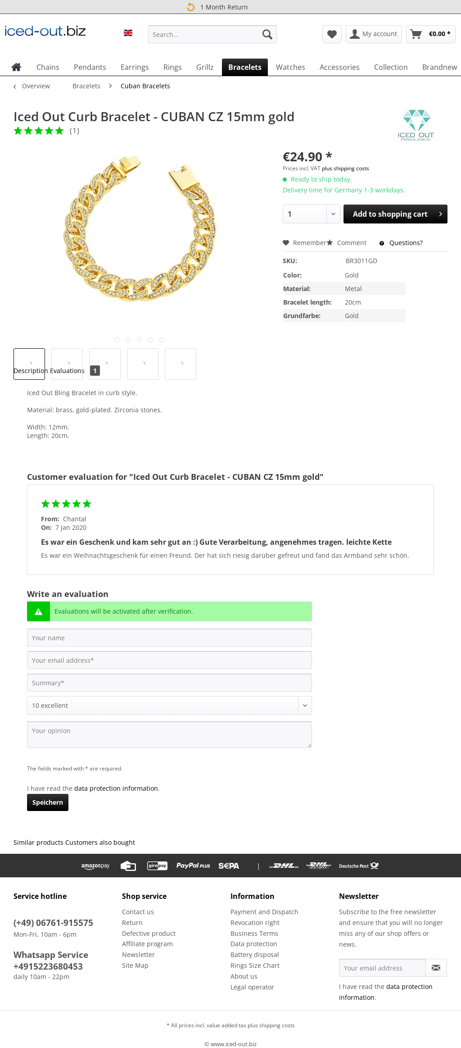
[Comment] (169, 705)
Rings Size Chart (255, 965)
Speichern (47, 802)
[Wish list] (332, 34)
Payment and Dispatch (264, 911)
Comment (347, 242)
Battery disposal (254, 954)
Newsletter (138, 954)
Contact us (138, 911)
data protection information (116, 788)
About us (244, 976)
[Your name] (169, 638)
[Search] (267, 34)
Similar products (38, 842)
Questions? (401, 242)
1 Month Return (216, 6)
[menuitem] (212, 38)
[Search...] (212, 34)
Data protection (253, 943)
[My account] (374, 34)
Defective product (149, 933)
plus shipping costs (345, 168)
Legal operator (252, 987)
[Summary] (169, 683)
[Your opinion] (169, 734)
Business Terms (254, 933)
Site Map (135, 965)
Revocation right (255, 922)
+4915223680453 (48, 966)
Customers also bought (100, 842)
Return (132, 922)
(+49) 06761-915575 (53, 923)
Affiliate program (147, 943)
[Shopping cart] (431, 34)
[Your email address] (169, 660)
